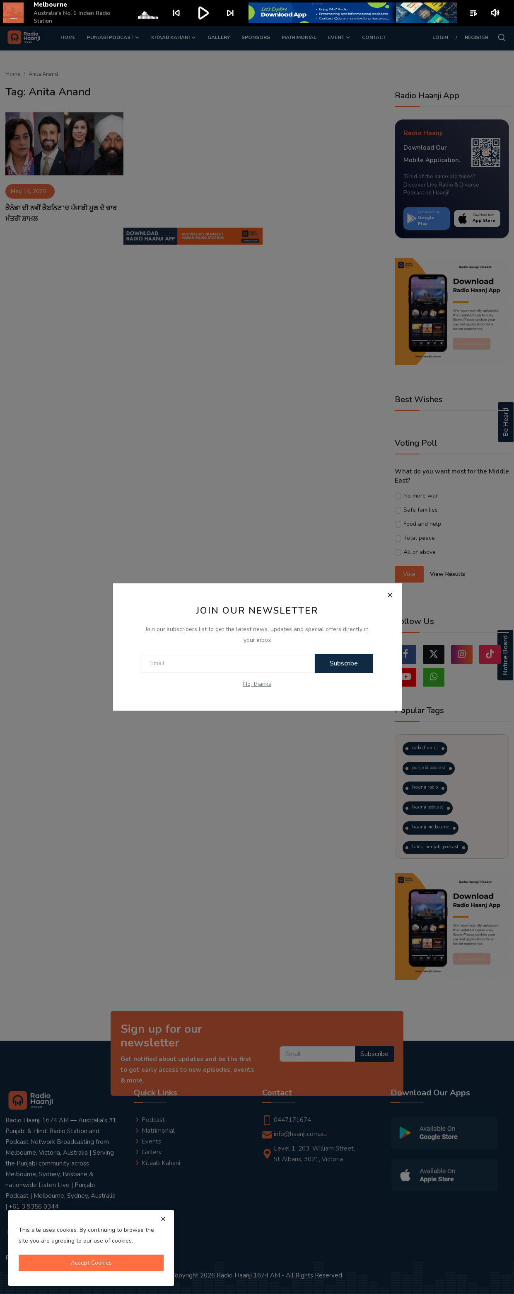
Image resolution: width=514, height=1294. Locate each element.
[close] (163, 1219)
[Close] (390, 595)
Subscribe (344, 663)
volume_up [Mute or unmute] (495, 13)
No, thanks (257, 684)
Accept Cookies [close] (91, 1263)
